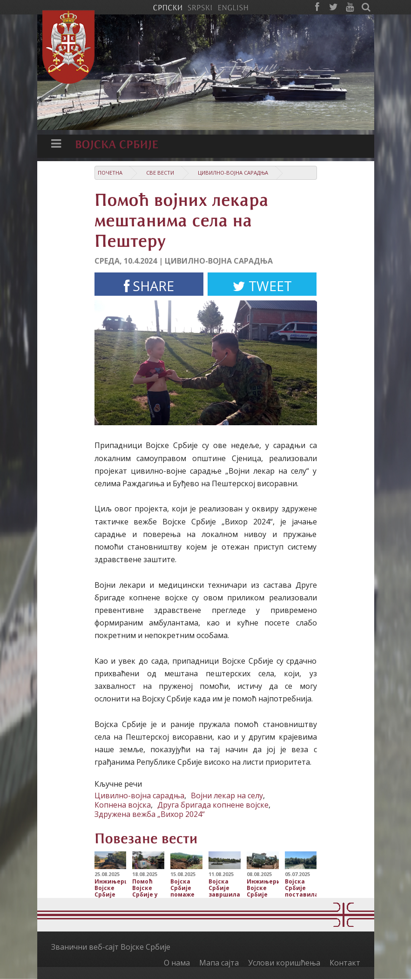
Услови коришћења (284, 963)
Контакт (345, 963)
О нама (177, 963)
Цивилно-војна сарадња (233, 172)
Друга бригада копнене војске (213, 805)
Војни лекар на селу (227, 795)
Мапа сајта (219, 963)
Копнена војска (122, 805)
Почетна (110, 172)
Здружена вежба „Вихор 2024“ (149, 814)
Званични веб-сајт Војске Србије (110, 947)
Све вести (160, 172)
